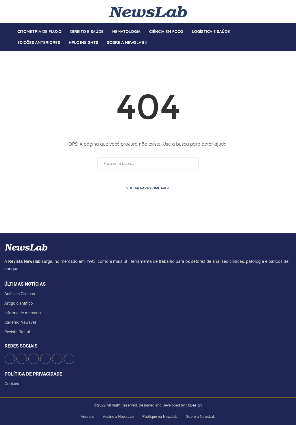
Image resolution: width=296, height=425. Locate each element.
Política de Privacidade (33, 374)
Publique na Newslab (160, 416)
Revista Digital (17, 332)
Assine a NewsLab (118, 416)
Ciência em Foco (166, 31)
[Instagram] (19, 11)
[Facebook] (12, 11)
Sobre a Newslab (125, 42)
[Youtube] (26, 11)
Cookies (12, 384)
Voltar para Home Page (148, 188)
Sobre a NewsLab (200, 416)
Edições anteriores (38, 42)
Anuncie (87, 416)
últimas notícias (25, 284)
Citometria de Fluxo (39, 31)
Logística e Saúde (211, 31)
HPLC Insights (83, 42)
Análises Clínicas (19, 294)
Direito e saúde (86, 31)
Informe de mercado (22, 313)
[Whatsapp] (29, 11)
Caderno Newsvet (20, 322)
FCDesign (193, 405)
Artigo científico (18, 303)
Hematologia (126, 31)
